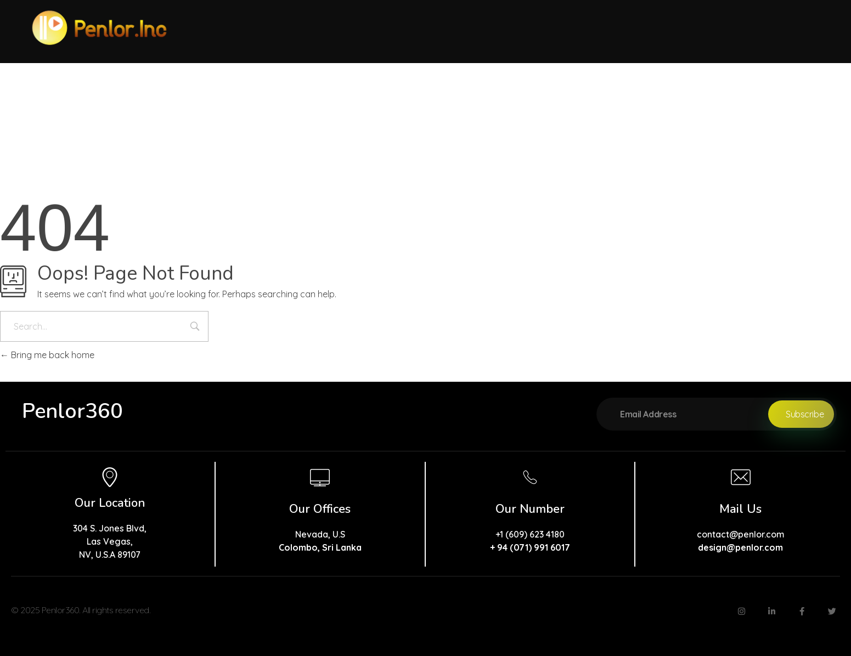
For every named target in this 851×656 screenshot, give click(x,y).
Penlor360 (72, 411)
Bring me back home (47, 354)
